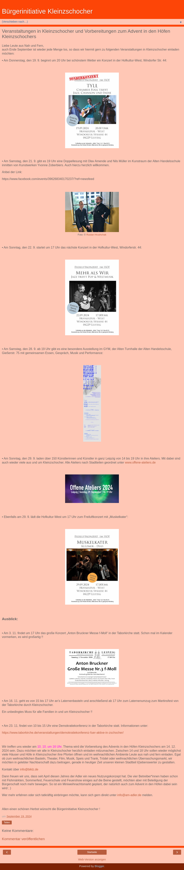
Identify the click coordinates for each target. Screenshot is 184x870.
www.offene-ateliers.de (140, 462)
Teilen (7, 822)
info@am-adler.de (129, 795)
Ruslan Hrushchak (96, 234)
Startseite (92, 852)
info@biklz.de (29, 769)
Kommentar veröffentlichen (23, 839)
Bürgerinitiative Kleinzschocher (47, 11)
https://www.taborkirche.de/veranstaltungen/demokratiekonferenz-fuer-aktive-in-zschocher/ (62, 732)
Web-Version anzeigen (92, 859)
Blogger (99, 866)
